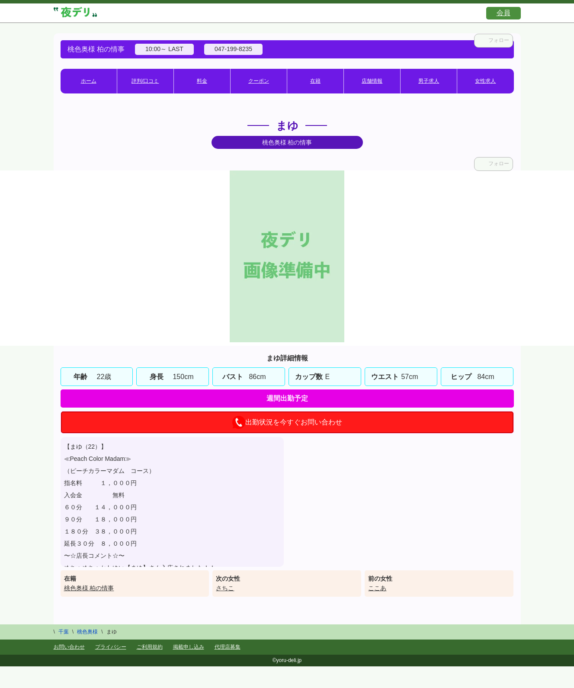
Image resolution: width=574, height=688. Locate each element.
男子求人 (428, 81)
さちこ (225, 588)
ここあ (377, 588)
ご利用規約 (150, 647)
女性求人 (485, 81)
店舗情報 (372, 81)
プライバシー (110, 647)
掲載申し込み (188, 647)
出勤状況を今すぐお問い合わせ (287, 422)
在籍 (315, 81)
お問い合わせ (69, 647)
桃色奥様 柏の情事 (89, 588)
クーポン (258, 81)
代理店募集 (228, 647)
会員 (503, 12)
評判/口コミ (145, 81)
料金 (202, 81)
